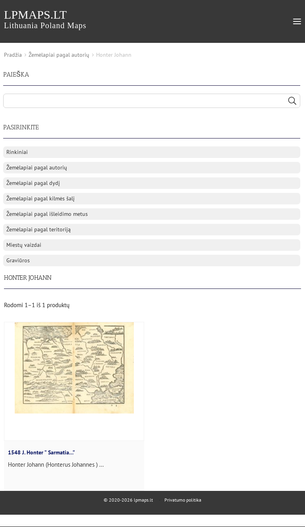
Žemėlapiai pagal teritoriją (38, 229)
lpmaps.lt (45, 19)
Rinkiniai (17, 152)
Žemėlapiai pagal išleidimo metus (47, 213)
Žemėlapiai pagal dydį (33, 183)
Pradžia (13, 54)
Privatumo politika (182, 500)
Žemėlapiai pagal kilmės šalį (40, 198)
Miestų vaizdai (23, 244)
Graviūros (18, 260)
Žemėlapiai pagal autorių (59, 54)
